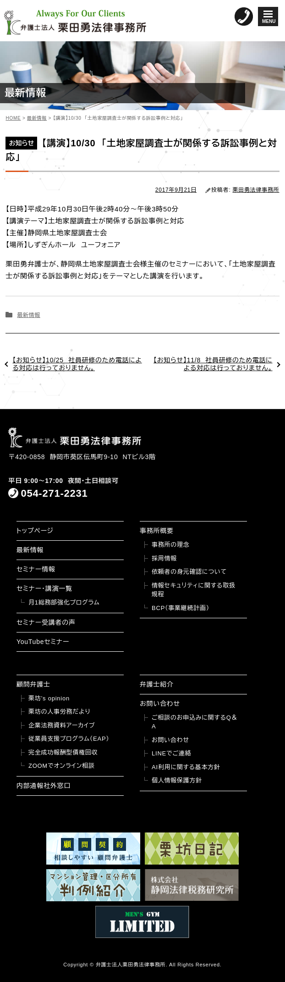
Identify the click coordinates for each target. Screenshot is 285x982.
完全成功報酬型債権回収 (63, 752)
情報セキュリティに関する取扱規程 (193, 590)
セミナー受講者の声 (46, 622)
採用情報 (164, 558)
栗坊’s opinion (49, 698)
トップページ (35, 530)
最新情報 (28, 315)
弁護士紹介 (157, 684)
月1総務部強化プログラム (64, 602)
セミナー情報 (35, 569)
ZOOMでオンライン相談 (61, 765)
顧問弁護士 (33, 684)
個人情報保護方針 (177, 780)
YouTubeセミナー (42, 641)
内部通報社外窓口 (43, 785)
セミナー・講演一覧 (44, 588)
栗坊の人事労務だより (59, 711)
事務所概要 (157, 530)
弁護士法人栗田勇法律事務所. (132, 964)
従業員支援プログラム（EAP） (69, 738)
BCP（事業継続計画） (180, 608)
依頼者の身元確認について (189, 571)
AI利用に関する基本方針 (186, 767)
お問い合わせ (160, 703)
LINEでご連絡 (171, 753)
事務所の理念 (171, 544)
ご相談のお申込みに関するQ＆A (194, 722)
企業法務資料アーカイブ (61, 725)
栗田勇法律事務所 (256, 190)
